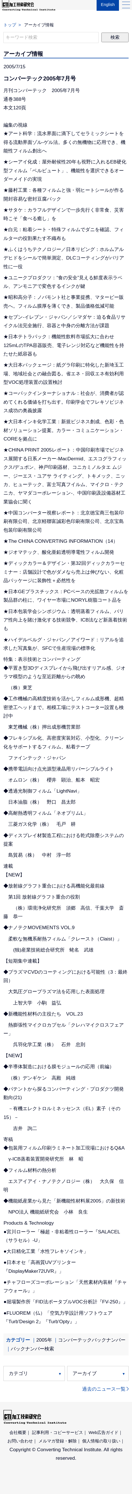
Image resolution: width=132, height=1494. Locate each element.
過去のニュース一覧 (103, 1389)
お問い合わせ (20, 1441)
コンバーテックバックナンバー (91, 1340)
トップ (9, 25)
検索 (115, 37)
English (106, 8)
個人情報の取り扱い (101, 1441)
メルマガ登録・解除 (58, 1441)
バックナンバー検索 (32, 1349)
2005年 (44, 1340)
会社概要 (17, 1432)
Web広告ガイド (103, 1432)
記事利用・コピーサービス (57, 1432)
